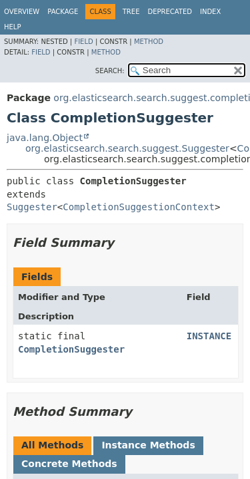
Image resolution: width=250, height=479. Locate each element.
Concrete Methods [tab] (69, 463)
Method (148, 41)
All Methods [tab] (52, 445)
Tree (131, 11)
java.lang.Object (45, 137)
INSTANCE (209, 336)
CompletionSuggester (71, 349)
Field (83, 41)
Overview (21, 11)
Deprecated (169, 11)
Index (210, 11)
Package (62, 11)
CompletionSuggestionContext (139, 207)
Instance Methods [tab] (148, 445)
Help (12, 27)
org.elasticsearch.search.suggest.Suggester (127, 148)
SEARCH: (110, 71)
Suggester (32, 207)
